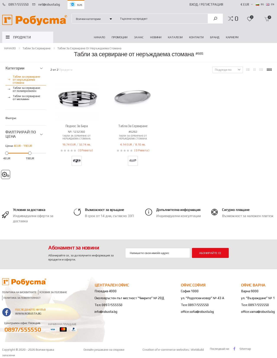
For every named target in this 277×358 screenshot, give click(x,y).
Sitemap (245, 348)
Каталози (175, 37)
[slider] (6, 153)
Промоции (119, 37)
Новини (155, 37)
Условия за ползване (53, 292)
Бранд (214, 37)
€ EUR (245, 4)
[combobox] (161, 18)
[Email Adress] (157, 253)
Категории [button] (14, 68)
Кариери (232, 37)
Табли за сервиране (37, 48)
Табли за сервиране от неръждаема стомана (89, 48)
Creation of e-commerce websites (166, 349)
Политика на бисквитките (19, 292)
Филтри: (10, 118)
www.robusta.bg (28, 313)
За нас (139, 37)
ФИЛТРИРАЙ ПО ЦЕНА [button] (20, 134)
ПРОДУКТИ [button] (22, 37)
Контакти (196, 37)
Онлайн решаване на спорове (104, 349)
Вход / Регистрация (206, 4)
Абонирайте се (210, 253)
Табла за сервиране (132, 126)
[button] (236, 18)
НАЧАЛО (99, 37)
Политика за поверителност (22, 297)
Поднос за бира (76, 126)
